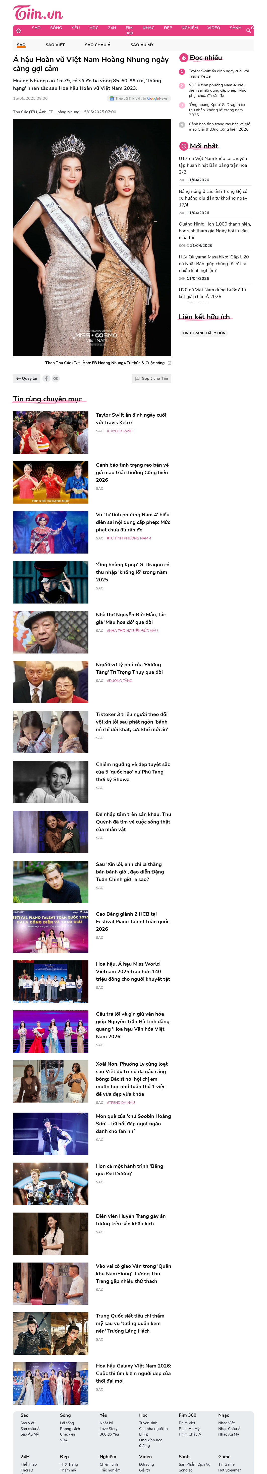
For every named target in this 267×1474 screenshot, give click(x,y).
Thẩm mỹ (68, 1470)
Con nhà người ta (153, 1428)
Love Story (109, 1428)
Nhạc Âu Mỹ (228, 1434)
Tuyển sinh (148, 1423)
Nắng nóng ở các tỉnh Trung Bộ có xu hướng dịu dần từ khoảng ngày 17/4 (213, 198)
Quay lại (26, 378)
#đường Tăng (119, 680)
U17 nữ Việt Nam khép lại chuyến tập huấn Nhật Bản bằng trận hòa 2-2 (213, 165)
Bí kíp (143, 1434)
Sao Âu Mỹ (142, 45)
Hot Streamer (229, 1470)
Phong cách (70, 1428)
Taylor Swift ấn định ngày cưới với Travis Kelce (219, 74)
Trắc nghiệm (110, 1470)
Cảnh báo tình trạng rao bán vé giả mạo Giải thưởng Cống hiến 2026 (219, 127)
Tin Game (226, 1464)
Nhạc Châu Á (229, 1428)
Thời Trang (69, 1464)
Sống (56, 28)
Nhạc (148, 28)
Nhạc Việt (226, 1423)
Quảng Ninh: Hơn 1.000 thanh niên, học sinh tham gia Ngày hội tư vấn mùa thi (215, 231)
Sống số (185, 1470)
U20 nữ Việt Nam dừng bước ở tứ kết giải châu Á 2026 (212, 293)
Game (224, 1457)
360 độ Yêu (109, 1434)
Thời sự (27, 1470)
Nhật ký (106, 1423)
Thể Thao (29, 1464)
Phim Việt (187, 1423)
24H (112, 28)
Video (213, 28)
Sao (36, 28)
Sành (235, 28)
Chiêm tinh (109, 1464)
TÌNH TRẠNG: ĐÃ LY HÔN (204, 333)
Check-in (67, 1434)
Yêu (76, 28)
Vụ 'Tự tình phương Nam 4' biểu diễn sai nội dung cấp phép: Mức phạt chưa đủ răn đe (217, 90)
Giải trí (144, 1470)
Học (93, 28)
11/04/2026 (198, 180)
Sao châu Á (98, 45)
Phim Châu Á (190, 1434)
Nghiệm (190, 28)
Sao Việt (55, 45)
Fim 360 (129, 30)
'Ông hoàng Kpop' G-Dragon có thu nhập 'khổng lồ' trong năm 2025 (217, 110)
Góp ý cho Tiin (151, 378)
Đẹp (168, 28)
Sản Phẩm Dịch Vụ (194, 1464)
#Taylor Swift (120, 431)
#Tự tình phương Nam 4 (129, 538)
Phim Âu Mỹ (189, 1428)
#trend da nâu (121, 1102)
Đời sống (146, 1464)
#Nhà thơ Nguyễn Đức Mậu (132, 630)
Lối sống (67, 1423)
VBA (64, 1440)
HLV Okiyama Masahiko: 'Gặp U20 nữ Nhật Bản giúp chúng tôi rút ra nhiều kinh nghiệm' (214, 264)
